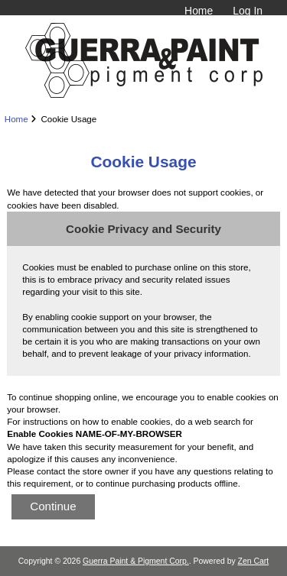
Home (198, 11)
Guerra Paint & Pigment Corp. (136, 561)
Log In (248, 11)
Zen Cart (253, 561)
